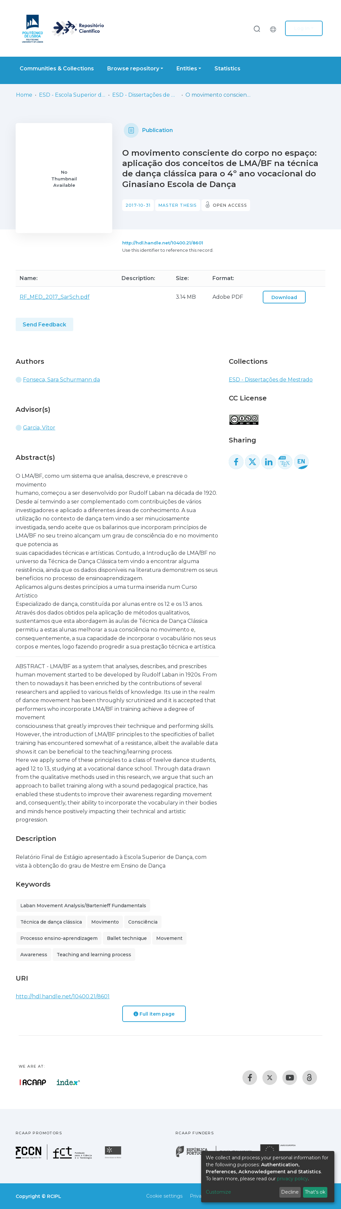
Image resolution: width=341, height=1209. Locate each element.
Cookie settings (164, 1196)
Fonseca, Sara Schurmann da (61, 379)
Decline (290, 1192)
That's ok (315, 1192)
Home (24, 95)
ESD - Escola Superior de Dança (72, 95)
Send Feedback (44, 324)
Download (284, 297)
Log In (302, 28)
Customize (218, 1192)
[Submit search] (256, 28)
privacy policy (292, 1179)
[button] (274, 28)
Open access (230, 205)
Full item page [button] (154, 1014)
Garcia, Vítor (39, 427)
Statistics (227, 68)
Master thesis (178, 205)
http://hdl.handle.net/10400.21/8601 (162, 242)
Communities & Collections (57, 68)
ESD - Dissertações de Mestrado (145, 95)
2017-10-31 (138, 205)
